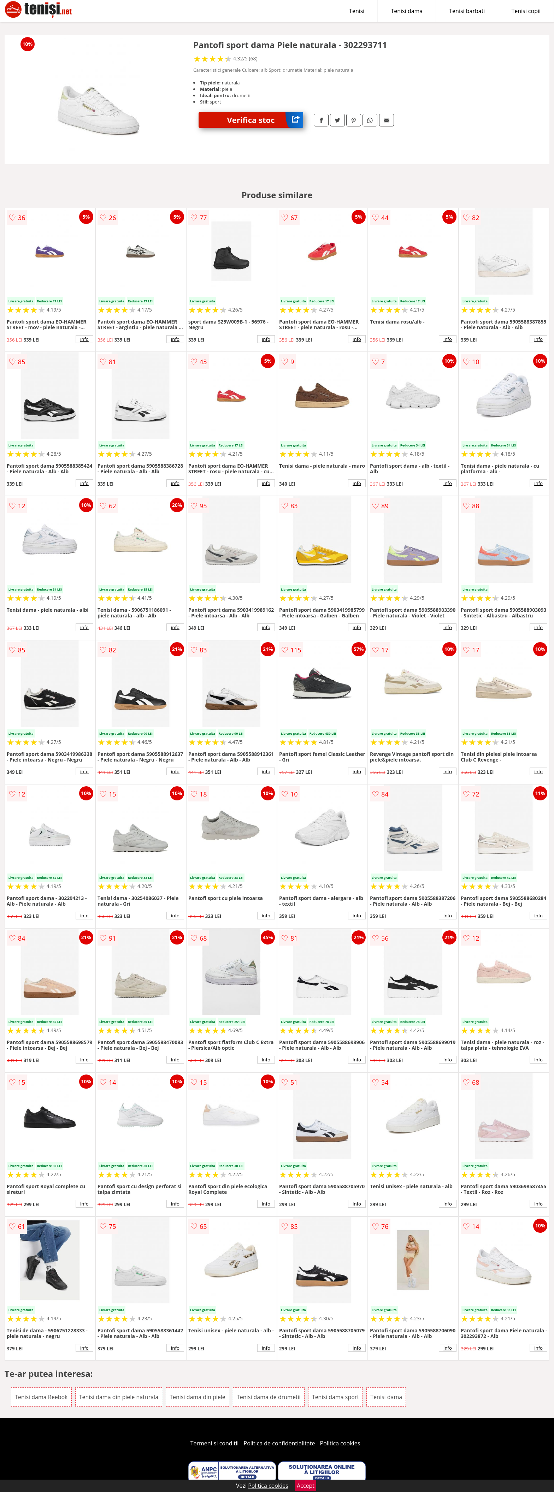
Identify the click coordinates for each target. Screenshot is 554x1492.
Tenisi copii (526, 11)
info (84, 339)
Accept (305, 1486)
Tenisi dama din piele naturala (118, 1397)
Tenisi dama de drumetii (269, 1397)
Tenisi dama (407, 11)
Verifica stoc (265, 120)
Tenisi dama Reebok (41, 1397)
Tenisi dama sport (335, 1397)
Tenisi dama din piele (197, 1397)
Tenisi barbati (467, 11)
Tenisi (356, 11)
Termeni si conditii (214, 1443)
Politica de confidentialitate (279, 1443)
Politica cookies (340, 1443)
